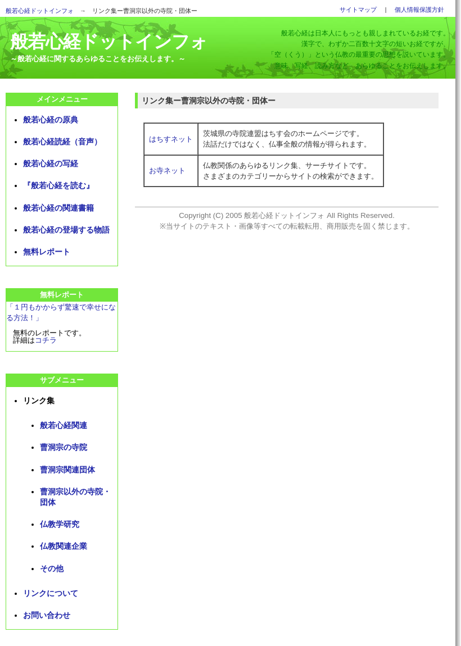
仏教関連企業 (63, 546)
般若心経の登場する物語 (66, 229)
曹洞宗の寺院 (63, 447)
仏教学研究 (59, 524)
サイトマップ (358, 9)
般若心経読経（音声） (62, 141)
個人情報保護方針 (419, 9)
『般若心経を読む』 (58, 185)
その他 (52, 568)
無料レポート (46, 251)
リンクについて (50, 593)
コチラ (46, 340)
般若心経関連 (63, 425)
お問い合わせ (46, 615)
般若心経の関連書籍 (58, 207)
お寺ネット (167, 170)
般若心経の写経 (50, 163)
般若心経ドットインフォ (40, 10)
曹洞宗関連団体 (67, 469)
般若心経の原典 (50, 119)
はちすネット (171, 139)
